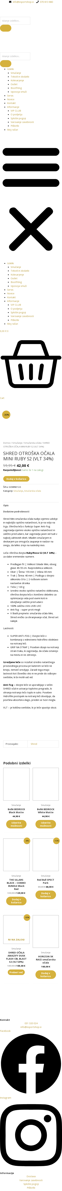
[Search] (5, 28)
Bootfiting (16, 88)
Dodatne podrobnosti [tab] (16, 511)
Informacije (13, 106)
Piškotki (15, 125)
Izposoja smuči (19, 91)
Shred (34, 743)
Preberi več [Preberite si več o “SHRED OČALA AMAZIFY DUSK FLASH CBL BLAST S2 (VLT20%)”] (16, 972)
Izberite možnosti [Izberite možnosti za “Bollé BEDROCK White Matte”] (45, 824)
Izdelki (10, 69)
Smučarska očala (32, 442)
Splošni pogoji (18, 118)
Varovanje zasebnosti (22, 122)
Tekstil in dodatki (20, 76)
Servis (10, 95)
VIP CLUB (16, 110)
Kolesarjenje (17, 80)
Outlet (14, 84)
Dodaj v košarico (16, 478)
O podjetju (16, 114)
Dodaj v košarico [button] (16, 901)
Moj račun (12, 129)
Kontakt (11, 103)
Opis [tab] (6, 505)
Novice (10, 99)
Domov (7, 442)
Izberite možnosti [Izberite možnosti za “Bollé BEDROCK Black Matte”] (16, 824)
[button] (31, 198)
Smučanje (16, 72)
